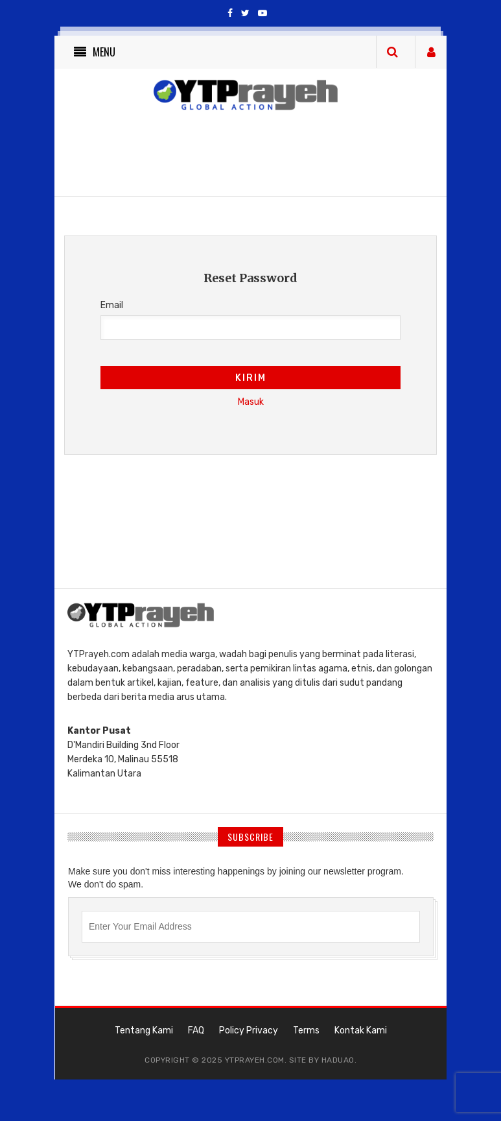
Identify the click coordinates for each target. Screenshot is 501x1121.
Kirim (250, 377)
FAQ (196, 1030)
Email (111, 305)
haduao (338, 1060)
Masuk (251, 401)
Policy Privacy (248, 1030)
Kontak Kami (360, 1030)
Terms (306, 1030)
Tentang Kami (144, 1030)
